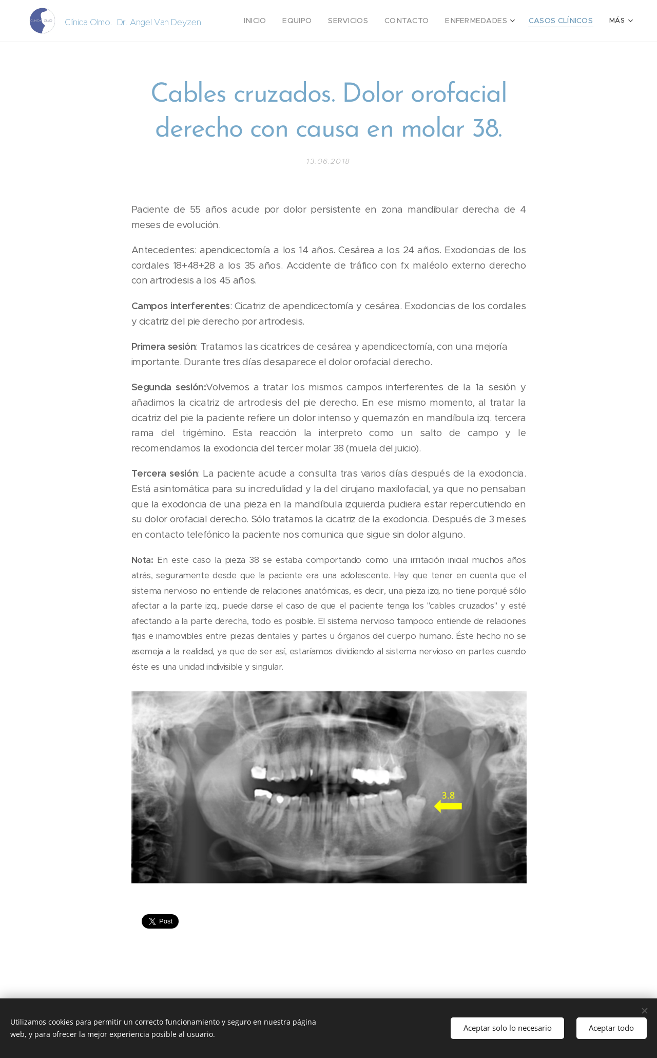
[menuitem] (279, 21)
